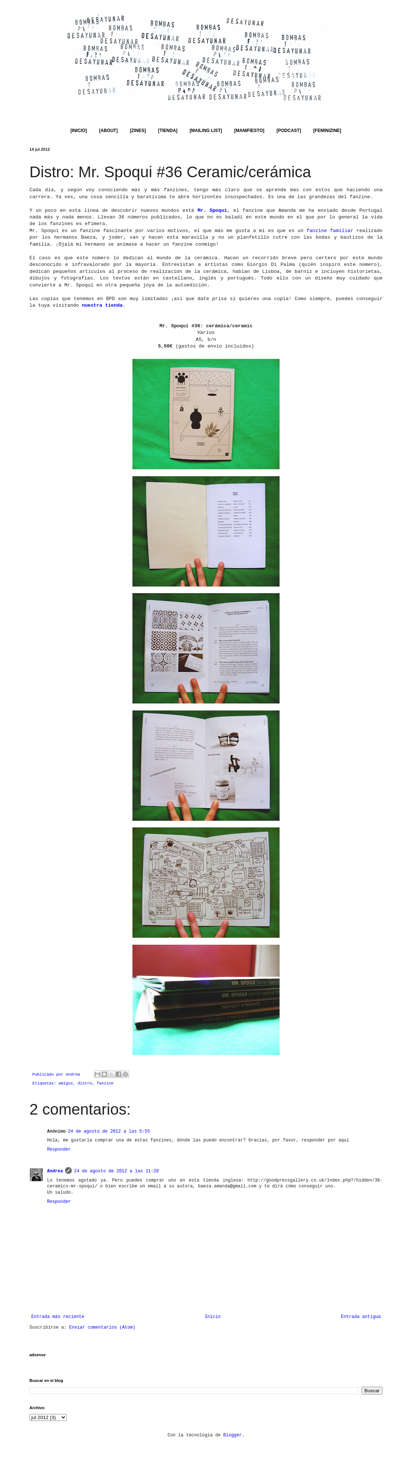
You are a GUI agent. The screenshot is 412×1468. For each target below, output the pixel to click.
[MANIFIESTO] (249, 130)
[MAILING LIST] (206, 130)
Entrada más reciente (57, 1316)
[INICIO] (78, 130)
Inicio (212, 1316)
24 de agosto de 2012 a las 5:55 (109, 1131)
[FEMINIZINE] (327, 130)
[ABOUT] (108, 130)
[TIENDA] (168, 130)
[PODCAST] (289, 130)
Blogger (232, 1435)
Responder (59, 1149)
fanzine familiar (329, 231)
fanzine (105, 1083)
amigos (65, 1083)
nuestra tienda (102, 305)
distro (85, 1083)
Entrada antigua (361, 1316)
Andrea (55, 1171)
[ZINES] (138, 130)
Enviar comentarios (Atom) (102, 1327)
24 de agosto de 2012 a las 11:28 (116, 1171)
